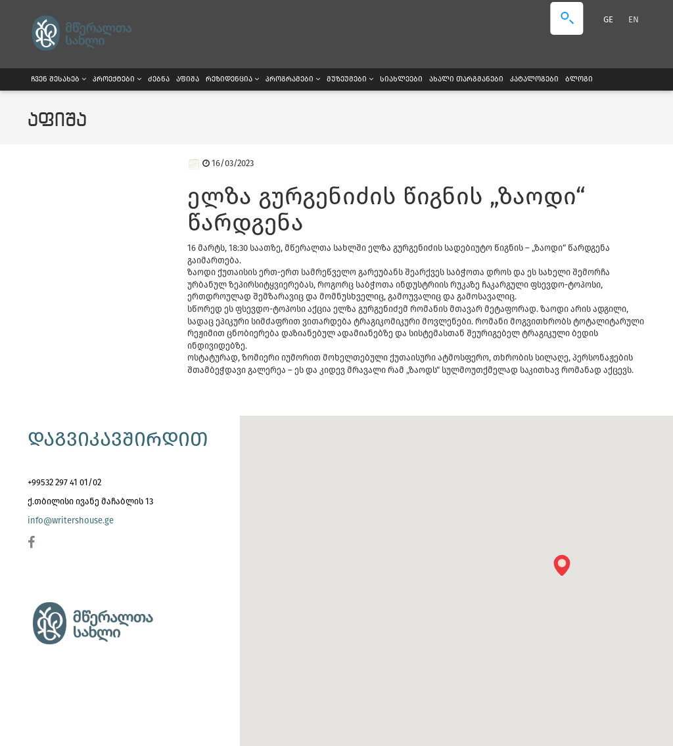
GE (609, 19)
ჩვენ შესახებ (58, 79)
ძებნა (159, 79)
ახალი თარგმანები (466, 79)
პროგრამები (293, 79)
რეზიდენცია (232, 79)
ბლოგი (579, 79)
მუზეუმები (350, 79)
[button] (566, 569)
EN (633, 19)
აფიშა (187, 79)
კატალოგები (534, 79)
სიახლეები (401, 79)
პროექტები (117, 79)
